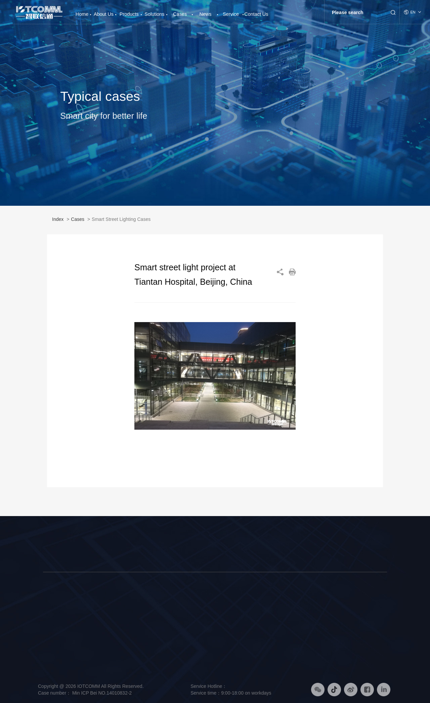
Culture (50, 626)
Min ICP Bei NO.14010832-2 (101, 693)
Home (82, 11)
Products (129, 14)
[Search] (356, 12)
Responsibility (56, 645)
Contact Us (256, 14)
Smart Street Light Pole (114, 606)
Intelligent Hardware (111, 616)
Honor (48, 655)
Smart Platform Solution (180, 626)
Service (231, 14)
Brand (48, 616)
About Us (104, 14)
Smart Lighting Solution (180, 616)
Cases (180, 14)
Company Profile (58, 606)
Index (57, 221)
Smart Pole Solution (177, 606)
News (205, 14)
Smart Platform (107, 626)
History (49, 635)
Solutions (154, 14)
